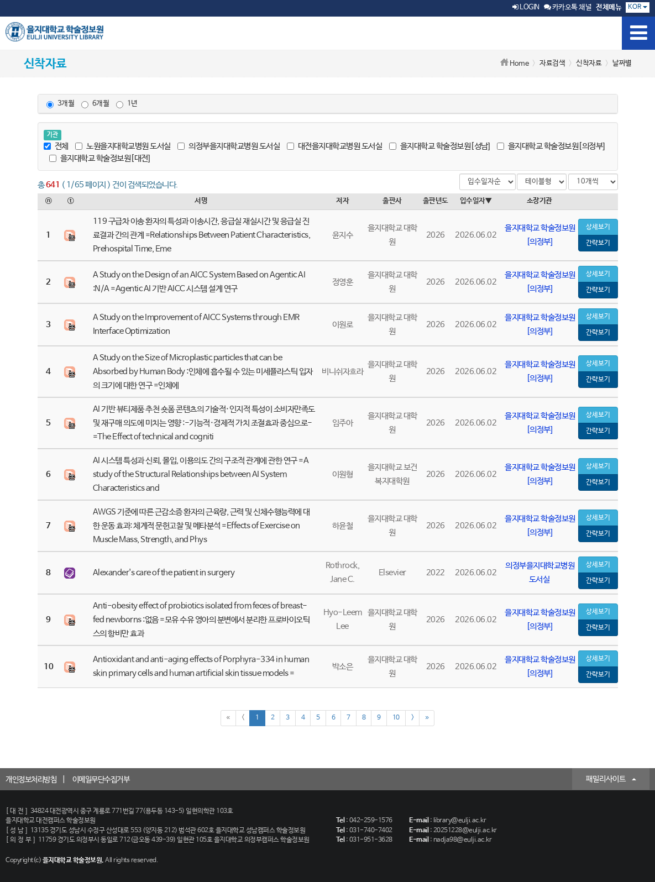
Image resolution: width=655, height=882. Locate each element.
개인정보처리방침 (31, 779)
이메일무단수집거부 (101, 779)
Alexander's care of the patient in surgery (164, 573)
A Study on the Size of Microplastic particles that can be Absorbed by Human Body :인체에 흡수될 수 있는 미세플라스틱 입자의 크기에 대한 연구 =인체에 (203, 371)
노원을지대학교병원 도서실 (123, 146)
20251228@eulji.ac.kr (465, 830)
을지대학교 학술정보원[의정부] (551, 146)
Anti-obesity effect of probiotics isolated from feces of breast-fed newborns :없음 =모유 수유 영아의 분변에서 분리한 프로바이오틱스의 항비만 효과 (201, 619)
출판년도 (435, 201)
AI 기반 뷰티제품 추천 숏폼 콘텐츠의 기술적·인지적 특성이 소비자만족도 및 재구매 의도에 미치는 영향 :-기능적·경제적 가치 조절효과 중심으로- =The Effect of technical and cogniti (204, 423)
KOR (637, 7)
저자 (342, 201)
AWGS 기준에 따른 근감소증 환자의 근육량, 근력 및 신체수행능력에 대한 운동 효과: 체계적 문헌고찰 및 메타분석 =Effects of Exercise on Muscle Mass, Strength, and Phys (201, 525)
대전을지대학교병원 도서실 (334, 146)
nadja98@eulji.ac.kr (462, 840)
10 (396, 718)
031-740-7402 (370, 830)
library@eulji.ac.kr (459, 821)
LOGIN (525, 7)
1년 (127, 103)
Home (519, 64)
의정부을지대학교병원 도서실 (228, 146)
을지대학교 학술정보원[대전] (99, 158)
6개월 (95, 103)
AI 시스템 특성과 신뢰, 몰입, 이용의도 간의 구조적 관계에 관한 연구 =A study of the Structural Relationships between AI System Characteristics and (201, 474)
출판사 (392, 201)
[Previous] (242, 718)
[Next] (412, 718)
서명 (201, 201)
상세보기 (598, 227)
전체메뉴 (608, 7)
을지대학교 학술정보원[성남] (439, 146)
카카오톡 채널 (568, 7)
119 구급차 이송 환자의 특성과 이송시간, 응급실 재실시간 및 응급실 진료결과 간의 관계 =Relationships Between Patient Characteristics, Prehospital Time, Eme (202, 235)
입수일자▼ (476, 201)
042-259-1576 (370, 821)
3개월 (60, 103)
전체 (56, 146)
